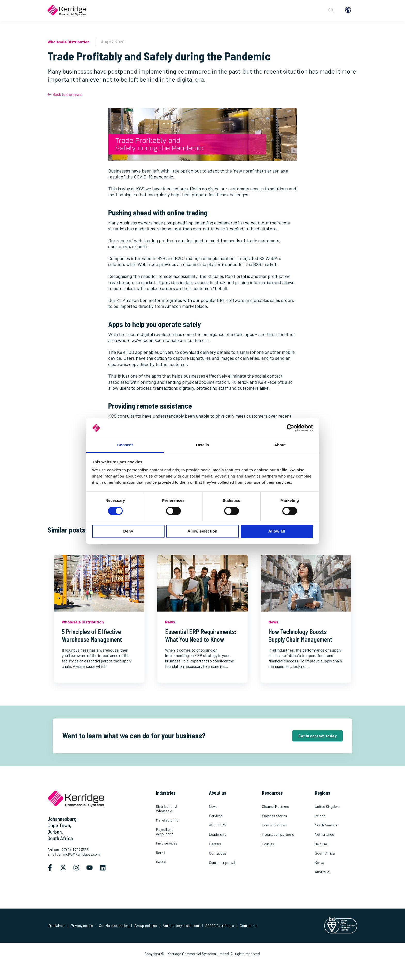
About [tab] (280, 445)
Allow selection (202, 531)
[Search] (330, 10)
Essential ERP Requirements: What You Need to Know (201, 635)
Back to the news (65, 94)
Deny (128, 531)
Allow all (276, 531)
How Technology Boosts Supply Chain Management (300, 635)
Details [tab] (202, 445)
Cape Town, (59, 825)
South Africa (60, 838)
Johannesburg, (63, 819)
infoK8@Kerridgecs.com (81, 854)
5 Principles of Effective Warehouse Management (92, 635)
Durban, (55, 831)
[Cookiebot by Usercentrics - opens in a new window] (290, 428)
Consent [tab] (125, 445)
